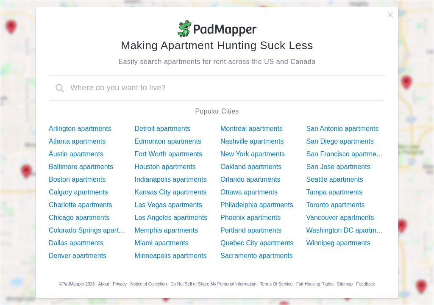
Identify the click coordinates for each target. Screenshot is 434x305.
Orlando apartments (250, 179)
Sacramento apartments (256, 255)
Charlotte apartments (80, 204)
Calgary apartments (78, 192)
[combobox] (217, 88)
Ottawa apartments (249, 192)
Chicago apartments (79, 217)
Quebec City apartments (257, 243)
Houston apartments (165, 166)
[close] (390, 14)
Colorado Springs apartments (93, 230)
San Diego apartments (340, 141)
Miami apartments (162, 243)
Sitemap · (346, 284)
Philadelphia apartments (256, 204)
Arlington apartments (80, 128)
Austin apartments (76, 154)
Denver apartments (77, 255)
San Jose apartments (338, 166)
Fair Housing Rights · (316, 284)
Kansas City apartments (171, 192)
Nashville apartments (252, 141)
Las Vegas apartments (168, 204)
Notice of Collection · (150, 284)
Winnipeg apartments (338, 243)
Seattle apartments (334, 179)
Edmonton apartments (168, 141)
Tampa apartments (334, 192)
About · (104, 284)
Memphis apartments (166, 230)
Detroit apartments (163, 128)
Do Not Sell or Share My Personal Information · (214, 284)
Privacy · (121, 284)
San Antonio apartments (342, 128)
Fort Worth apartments (169, 154)
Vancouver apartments (340, 217)
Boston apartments (77, 179)
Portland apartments (250, 230)
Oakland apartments (250, 166)
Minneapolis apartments (171, 255)
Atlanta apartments (77, 141)
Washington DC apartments (347, 230)
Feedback (365, 284)
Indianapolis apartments (171, 179)
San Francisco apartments (346, 154)
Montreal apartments (251, 128)
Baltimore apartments (81, 166)
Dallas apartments (76, 243)
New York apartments (252, 154)
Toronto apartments (335, 204)
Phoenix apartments (250, 217)
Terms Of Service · (277, 284)
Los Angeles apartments (171, 217)
